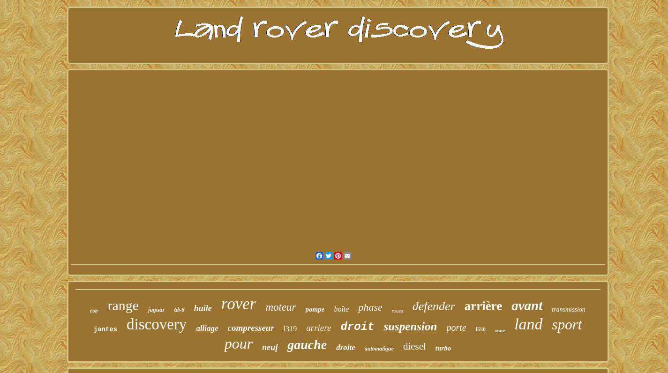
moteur (280, 307)
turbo (443, 348)
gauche (307, 344)
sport (567, 324)
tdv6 (179, 309)
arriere (318, 328)
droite (345, 347)
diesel (414, 346)
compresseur (251, 328)
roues (397, 310)
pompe (315, 309)
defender (434, 306)
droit (357, 327)
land (528, 324)
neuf (270, 347)
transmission (568, 309)
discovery (157, 324)
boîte (341, 309)
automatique (379, 348)
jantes (105, 329)
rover (238, 304)
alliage (207, 328)
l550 (481, 329)
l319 (290, 329)
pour (239, 343)
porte (456, 327)
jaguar (156, 309)
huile (203, 308)
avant (526, 305)
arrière (483, 306)
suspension (410, 326)
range (123, 305)
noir (94, 310)
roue (500, 330)
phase (370, 307)
